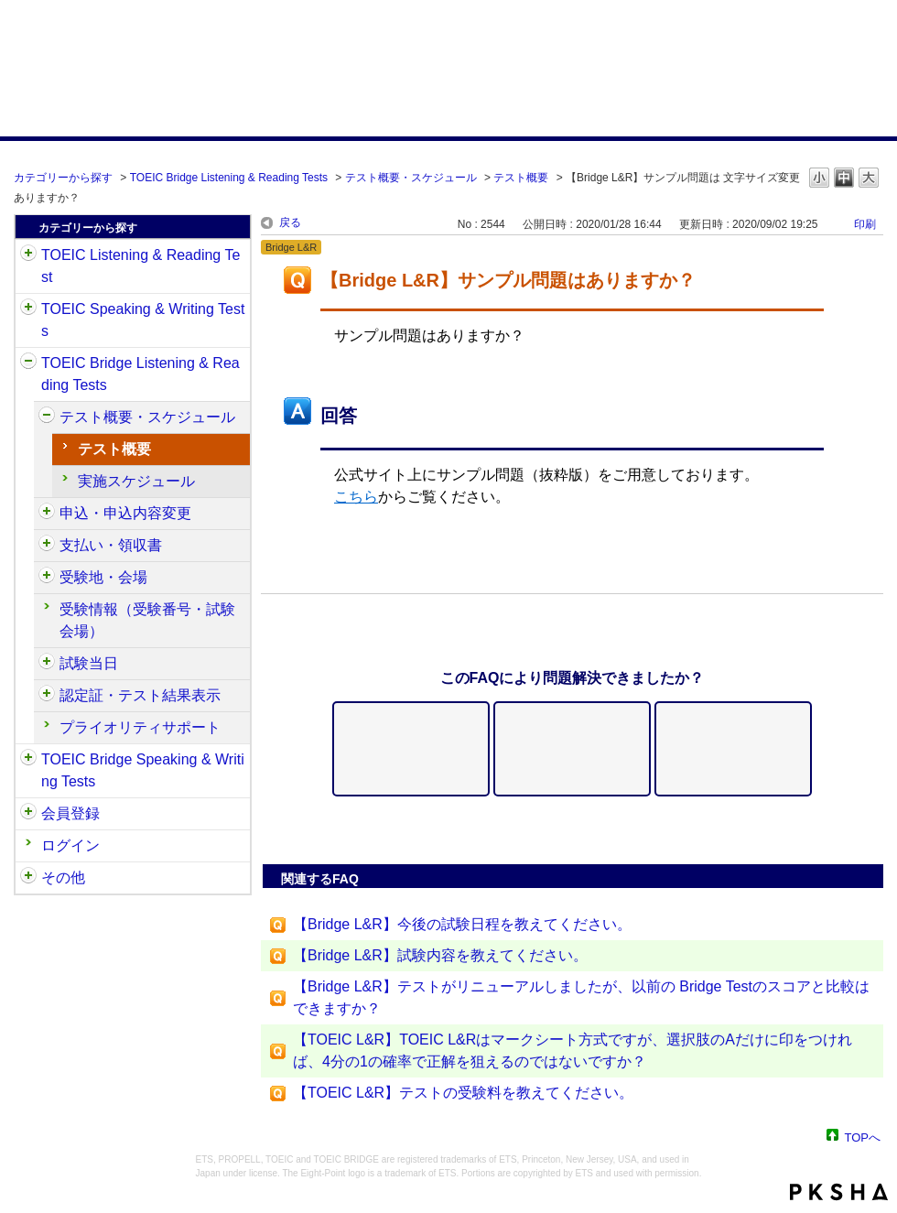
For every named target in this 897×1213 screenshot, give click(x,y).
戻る (290, 222)
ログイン (70, 845)
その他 (63, 877)
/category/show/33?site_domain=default (28, 363)
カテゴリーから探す (63, 177)
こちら (356, 496)
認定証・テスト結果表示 (140, 695)
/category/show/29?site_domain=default (28, 814)
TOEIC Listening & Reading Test (140, 266)
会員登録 (70, 813)
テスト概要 (520, 177)
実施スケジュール (136, 481)
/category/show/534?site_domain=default (46, 664)
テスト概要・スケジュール (411, 177)
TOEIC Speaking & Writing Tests (142, 320)
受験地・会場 (103, 577)
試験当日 (88, 663)
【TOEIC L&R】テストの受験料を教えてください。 (463, 1092)
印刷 (865, 224)
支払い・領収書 (110, 545)
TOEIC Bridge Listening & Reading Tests (229, 177)
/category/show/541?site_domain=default (46, 696)
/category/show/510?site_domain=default (46, 417)
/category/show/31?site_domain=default (28, 255)
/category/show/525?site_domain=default (46, 546)
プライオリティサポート (140, 727)
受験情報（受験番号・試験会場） (147, 620)
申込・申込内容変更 (125, 513)
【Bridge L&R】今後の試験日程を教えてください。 (462, 924)
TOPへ (863, 1137)
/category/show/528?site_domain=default (46, 578)
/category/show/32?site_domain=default (28, 309)
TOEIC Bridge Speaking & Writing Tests (142, 770)
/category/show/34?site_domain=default (28, 760)
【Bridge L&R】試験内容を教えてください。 (440, 955)
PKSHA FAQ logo (839, 1192)
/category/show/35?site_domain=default (28, 878)
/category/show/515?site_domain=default (46, 514)
